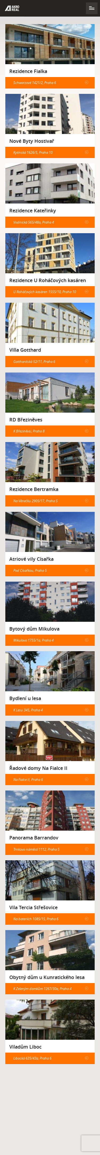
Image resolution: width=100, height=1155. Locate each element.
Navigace (92, 8)
